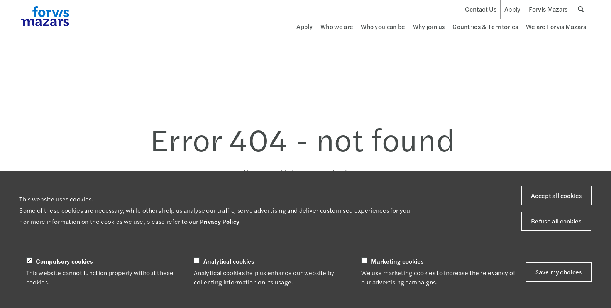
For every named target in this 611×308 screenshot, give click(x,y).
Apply (512, 9)
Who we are (336, 26)
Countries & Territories (485, 26)
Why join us (429, 26)
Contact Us (480, 9)
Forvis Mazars (548, 9)
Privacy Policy (219, 221)
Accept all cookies (556, 195)
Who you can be (383, 26)
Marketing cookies (397, 261)
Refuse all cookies (556, 221)
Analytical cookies (228, 261)
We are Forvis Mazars (556, 26)
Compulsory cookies (64, 261)
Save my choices (558, 271)
